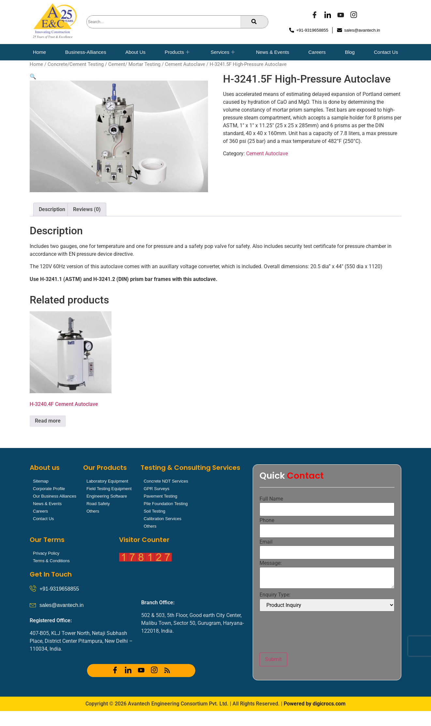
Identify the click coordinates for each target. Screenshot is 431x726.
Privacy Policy (46, 553)
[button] (33, 76)
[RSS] (167, 670)
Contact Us (386, 52)
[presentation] (309, 632)
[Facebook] (315, 16)
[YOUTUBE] (341, 16)
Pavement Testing (160, 496)
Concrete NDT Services (166, 481)
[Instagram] (354, 16)
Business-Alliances (85, 52)
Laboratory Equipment (107, 481)
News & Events (272, 52)
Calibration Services (163, 518)
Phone (267, 520)
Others (92, 511)
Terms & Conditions (51, 560)
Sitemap (41, 481)
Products (177, 52)
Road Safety (98, 503)
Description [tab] (52, 209)
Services (223, 52)
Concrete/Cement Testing (76, 64)
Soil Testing (154, 511)
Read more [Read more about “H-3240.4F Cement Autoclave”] (48, 421)
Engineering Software (106, 496)
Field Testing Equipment (109, 488)
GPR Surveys (157, 488)
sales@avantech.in (61, 605)
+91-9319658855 (59, 589)
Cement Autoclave (185, 64)
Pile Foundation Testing (166, 503)
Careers (317, 52)
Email (266, 542)
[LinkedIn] (328, 16)
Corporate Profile (49, 488)
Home (39, 52)
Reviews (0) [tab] (87, 209)
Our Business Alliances (54, 496)
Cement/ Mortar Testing (134, 64)
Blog (350, 52)
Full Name (271, 499)
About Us (135, 52)
